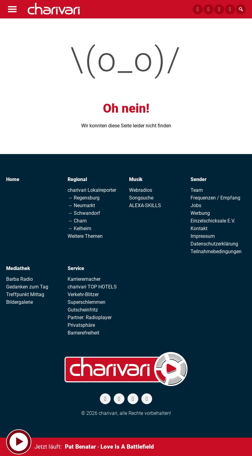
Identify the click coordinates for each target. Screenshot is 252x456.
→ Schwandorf (84, 213)
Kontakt (199, 228)
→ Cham (77, 221)
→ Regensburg (84, 198)
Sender (199, 179)
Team (197, 190)
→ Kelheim (79, 228)
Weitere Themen (85, 236)
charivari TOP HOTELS (92, 287)
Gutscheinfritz (83, 310)
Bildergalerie (19, 302)
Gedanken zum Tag (27, 287)
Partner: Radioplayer (90, 317)
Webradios (140, 190)
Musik (136, 179)
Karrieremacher (84, 279)
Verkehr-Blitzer (83, 294)
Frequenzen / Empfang (215, 198)
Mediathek (18, 268)
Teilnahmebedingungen (216, 251)
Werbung (200, 213)
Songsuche (141, 198)
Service (76, 268)
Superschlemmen (86, 302)
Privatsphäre (81, 325)
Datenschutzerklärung (214, 244)
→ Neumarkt (81, 205)
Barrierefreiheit (83, 333)
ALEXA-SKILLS (145, 205)
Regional (77, 179)
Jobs (196, 205)
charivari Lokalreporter (92, 190)
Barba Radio (19, 279)
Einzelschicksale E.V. (213, 221)
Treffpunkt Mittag (25, 294)
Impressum (203, 236)
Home (12, 179)
